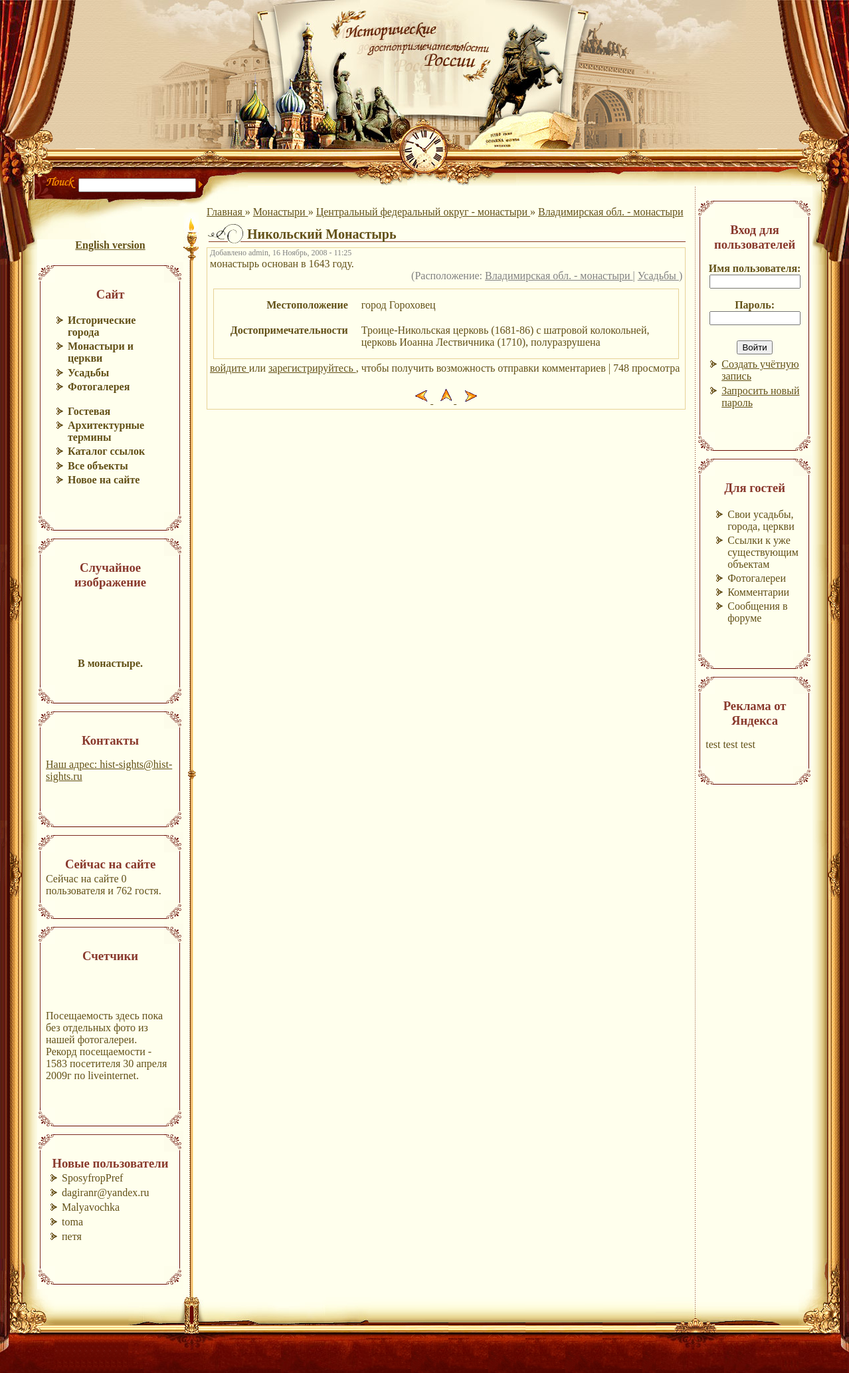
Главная (226, 211)
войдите (229, 368)
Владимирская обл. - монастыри (611, 211)
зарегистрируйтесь (312, 368)
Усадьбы (658, 275)
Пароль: (755, 305)
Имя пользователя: (755, 268)
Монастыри (280, 211)
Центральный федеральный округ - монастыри (423, 211)
